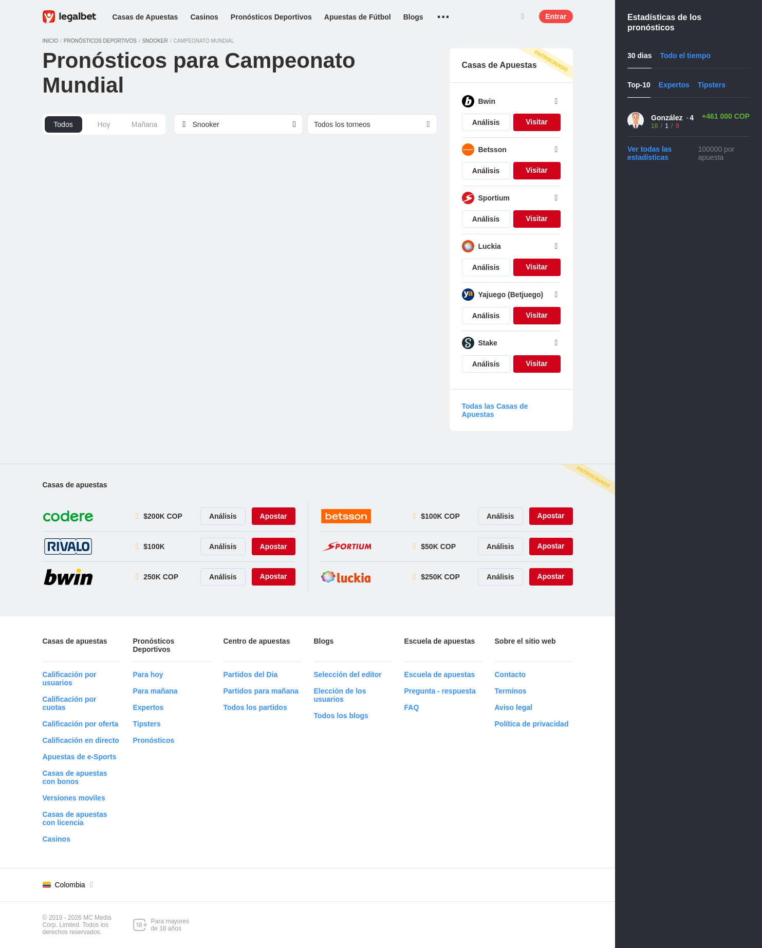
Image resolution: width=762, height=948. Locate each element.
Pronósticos (154, 740)
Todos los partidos (255, 707)
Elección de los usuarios (340, 695)
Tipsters (147, 724)
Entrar (555, 16)
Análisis (486, 122)
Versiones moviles (74, 798)
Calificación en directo (81, 740)
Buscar (522, 16)
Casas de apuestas (75, 485)
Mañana (145, 124)
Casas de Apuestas (145, 17)
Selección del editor (348, 674)
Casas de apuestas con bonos (75, 777)
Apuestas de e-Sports (80, 757)
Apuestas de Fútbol (357, 17)
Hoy (104, 124)
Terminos (511, 691)
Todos (62, 124)
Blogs (413, 17)
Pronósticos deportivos (100, 41)
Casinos (204, 17)
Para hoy (148, 674)
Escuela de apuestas (439, 674)
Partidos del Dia (251, 674)
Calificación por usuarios (70, 678)
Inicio (51, 41)
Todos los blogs (341, 716)
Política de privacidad (532, 724)
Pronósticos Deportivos (271, 17)
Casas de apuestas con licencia (75, 818)
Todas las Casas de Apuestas (495, 410)
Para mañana (155, 691)
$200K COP (162, 516)
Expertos (148, 707)
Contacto (510, 674)
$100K (153, 546)
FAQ (411, 707)
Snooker (155, 41)
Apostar (273, 516)
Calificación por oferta (81, 724)
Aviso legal (513, 707)
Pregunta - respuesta (440, 691)
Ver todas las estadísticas (649, 153)
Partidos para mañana (261, 691)
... (443, 13)
